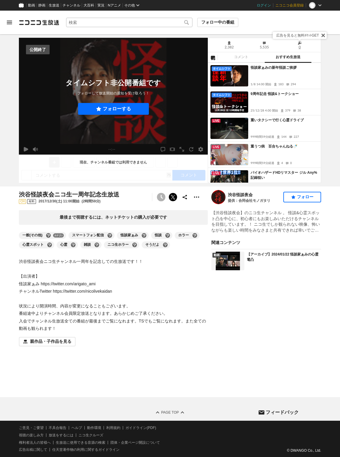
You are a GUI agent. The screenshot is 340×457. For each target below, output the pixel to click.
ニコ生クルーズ (91, 435)
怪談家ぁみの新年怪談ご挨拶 (274, 67)
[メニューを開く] (9, 22)
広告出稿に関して (33, 450)
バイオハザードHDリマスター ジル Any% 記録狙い (284, 175)
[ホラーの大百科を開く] (194, 235)
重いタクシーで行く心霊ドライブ (277, 120)
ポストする (173, 197)
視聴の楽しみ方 (31, 435)
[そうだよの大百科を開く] (165, 245)
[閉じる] (323, 35)
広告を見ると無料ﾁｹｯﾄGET (297, 35)
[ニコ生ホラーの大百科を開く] (134, 245)
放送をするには (61, 435)
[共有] (185, 197)
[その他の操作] (196, 197)
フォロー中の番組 (217, 22)
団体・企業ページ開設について (135, 442)
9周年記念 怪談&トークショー (275, 94)
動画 (31, 5)
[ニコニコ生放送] (39, 22)
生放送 (54, 5)
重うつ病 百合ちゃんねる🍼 (274, 146)
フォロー (305, 196)
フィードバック (282, 412)
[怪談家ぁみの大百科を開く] (144, 235)
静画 (41, 5)
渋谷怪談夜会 (240, 194)
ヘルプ (76, 428)
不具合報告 (57, 428)
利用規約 (113, 428)
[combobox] (129, 22)
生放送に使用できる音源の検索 (80, 442)
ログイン (264, 5)
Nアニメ (114, 5)
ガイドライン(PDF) (140, 428)
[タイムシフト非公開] (161, 197)
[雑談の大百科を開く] (96, 245)
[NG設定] (213, 58)
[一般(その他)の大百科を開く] (48, 235)
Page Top (170, 412)
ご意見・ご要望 (31, 428)
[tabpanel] (264, 123)
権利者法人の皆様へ (35, 442)
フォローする (117, 108)
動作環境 (94, 428)
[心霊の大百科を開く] (73, 245)
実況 (100, 5)
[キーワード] (129, 22)
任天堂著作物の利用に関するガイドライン (86, 449)
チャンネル (71, 5)
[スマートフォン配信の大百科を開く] (109, 235)
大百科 (89, 5)
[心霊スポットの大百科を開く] (49, 245)
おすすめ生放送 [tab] (288, 57)
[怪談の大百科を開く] (167, 235)
